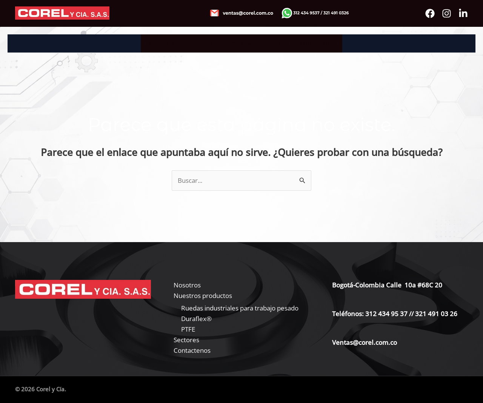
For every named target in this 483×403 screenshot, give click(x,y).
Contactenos (318, 43)
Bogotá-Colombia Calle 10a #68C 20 (387, 285)
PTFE (188, 329)
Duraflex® (196, 318)
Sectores (275, 43)
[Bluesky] (463, 13)
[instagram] (446, 13)
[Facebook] (430, 13)
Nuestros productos (218, 43)
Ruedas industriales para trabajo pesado (239, 308)
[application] (247, 43)
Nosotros (160, 43)
